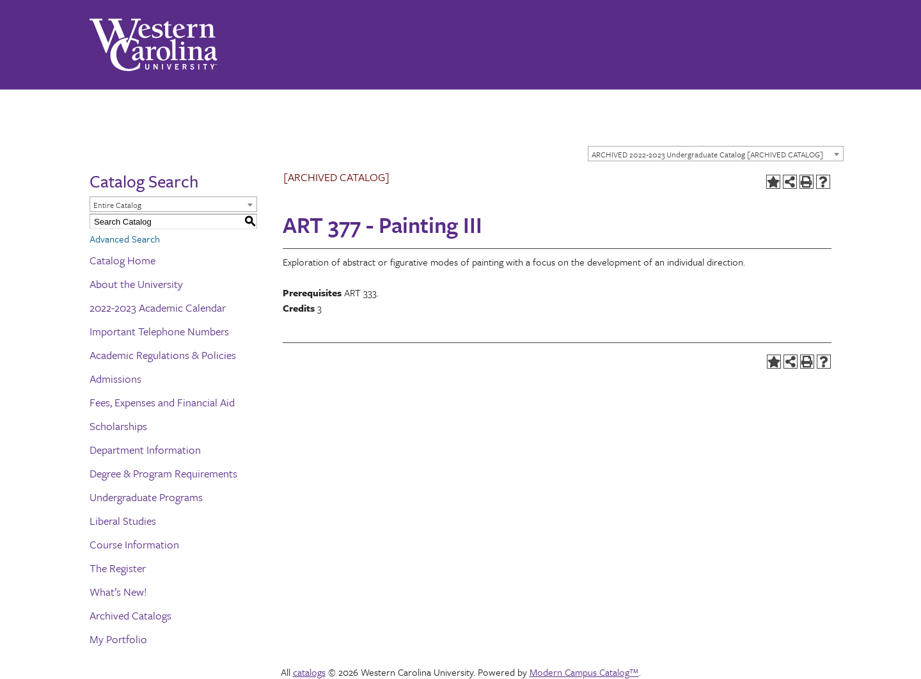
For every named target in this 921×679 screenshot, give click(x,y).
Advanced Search (125, 239)
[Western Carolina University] (153, 45)
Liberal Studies (123, 521)
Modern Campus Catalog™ (584, 672)
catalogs (309, 672)
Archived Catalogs (130, 615)
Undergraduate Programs (146, 497)
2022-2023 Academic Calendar (158, 308)
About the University (136, 284)
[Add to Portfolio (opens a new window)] (773, 182)
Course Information (134, 544)
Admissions (115, 379)
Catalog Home (122, 260)
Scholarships (118, 426)
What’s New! (118, 592)
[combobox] (716, 153)
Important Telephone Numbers (159, 331)
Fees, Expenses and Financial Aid (162, 402)
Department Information (145, 450)
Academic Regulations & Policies (163, 355)
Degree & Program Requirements (163, 473)
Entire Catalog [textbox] (117, 205)
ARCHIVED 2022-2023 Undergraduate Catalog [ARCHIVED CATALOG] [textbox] (707, 154)
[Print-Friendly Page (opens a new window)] (806, 182)
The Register (118, 568)
